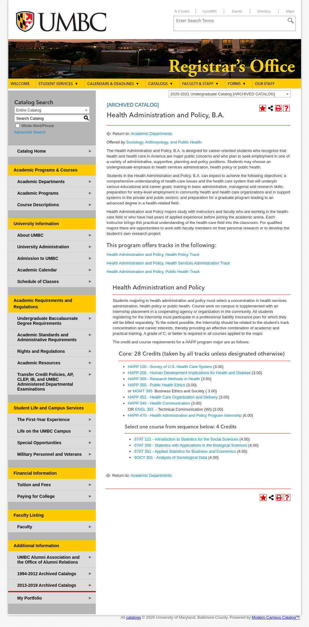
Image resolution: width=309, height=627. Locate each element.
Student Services (58, 84)
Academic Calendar (54, 269)
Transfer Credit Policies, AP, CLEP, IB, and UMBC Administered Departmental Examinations (54, 381)
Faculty (54, 526)
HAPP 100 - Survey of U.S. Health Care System (170, 366)
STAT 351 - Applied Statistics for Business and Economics (185, 451)
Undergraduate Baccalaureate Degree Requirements (54, 321)
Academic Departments (54, 181)
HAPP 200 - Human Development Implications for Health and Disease (189, 372)
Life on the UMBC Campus (54, 431)
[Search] (290, 20)
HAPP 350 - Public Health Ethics (156, 385)
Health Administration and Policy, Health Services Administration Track (168, 263)
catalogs (133, 617)
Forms (237, 84)
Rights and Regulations (54, 351)
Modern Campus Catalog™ (276, 617)
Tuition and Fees (54, 484)
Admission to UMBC (54, 258)
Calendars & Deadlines (113, 84)
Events (237, 11)
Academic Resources (54, 362)
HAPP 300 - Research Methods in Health (164, 379)
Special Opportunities (54, 442)
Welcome (20, 84)
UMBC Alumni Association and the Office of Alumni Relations (54, 559)
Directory (264, 11)
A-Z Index (182, 11)
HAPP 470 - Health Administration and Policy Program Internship (185, 415)
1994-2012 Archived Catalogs (54, 573)
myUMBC (210, 11)
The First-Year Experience (54, 419)
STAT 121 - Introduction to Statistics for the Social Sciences (186, 439)
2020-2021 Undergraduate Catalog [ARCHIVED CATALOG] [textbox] (223, 94)
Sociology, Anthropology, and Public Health (164, 142)
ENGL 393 (144, 409)
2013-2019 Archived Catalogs (54, 585)
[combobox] (230, 93)
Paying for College (54, 496)
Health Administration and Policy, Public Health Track (152, 271)
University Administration (54, 246)
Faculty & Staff (200, 84)
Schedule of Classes (54, 281)
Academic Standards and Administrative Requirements (54, 337)
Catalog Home (54, 151)
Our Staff (265, 84)
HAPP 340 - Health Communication (159, 403)
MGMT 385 (143, 391)
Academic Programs (54, 193)
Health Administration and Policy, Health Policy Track (152, 254)
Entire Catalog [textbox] (28, 110)
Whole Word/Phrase (37, 126)
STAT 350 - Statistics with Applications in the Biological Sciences (190, 445)
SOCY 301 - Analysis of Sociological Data (170, 457)
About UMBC (54, 235)
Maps (290, 11)
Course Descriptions (54, 204)
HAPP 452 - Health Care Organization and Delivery (173, 397)
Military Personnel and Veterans (54, 454)
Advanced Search (30, 132)
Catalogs (160, 84)
